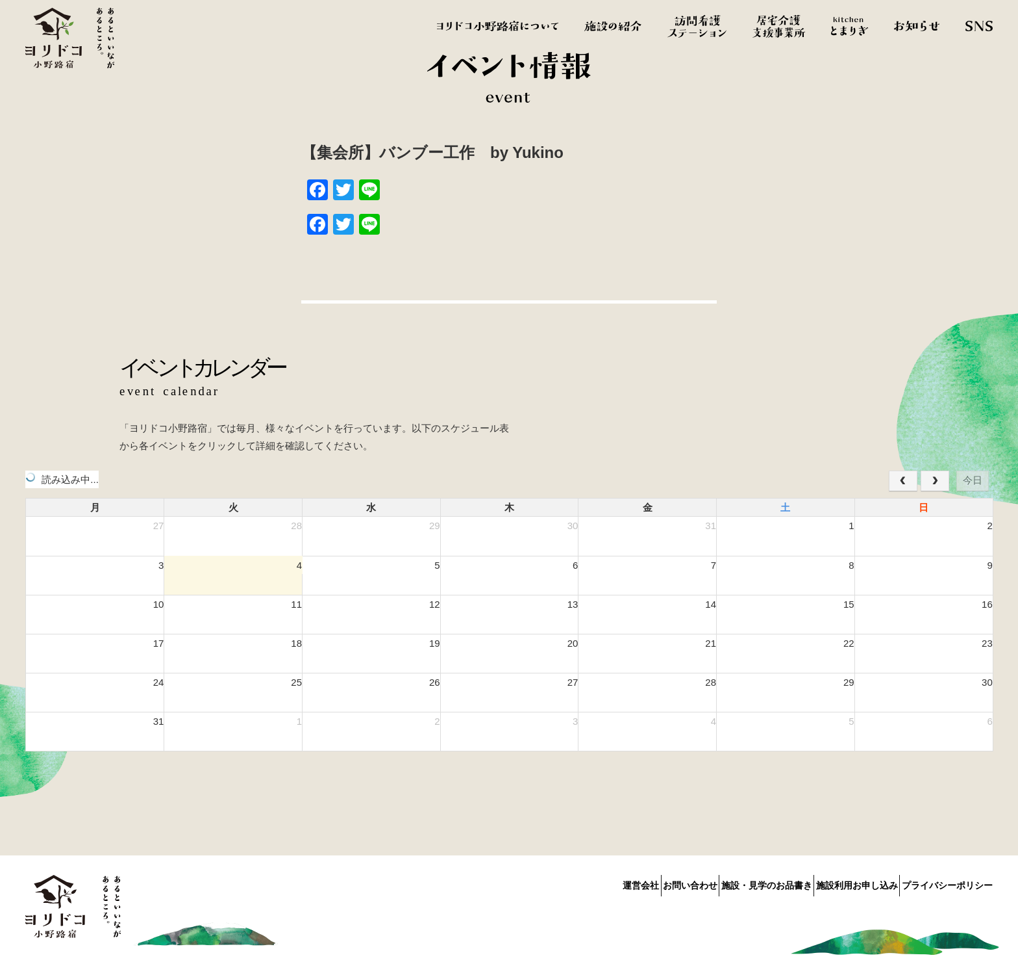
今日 (972, 480)
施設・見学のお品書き (734, 882)
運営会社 (576, 882)
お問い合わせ (641, 882)
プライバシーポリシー (947, 882)
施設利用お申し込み (841, 882)
